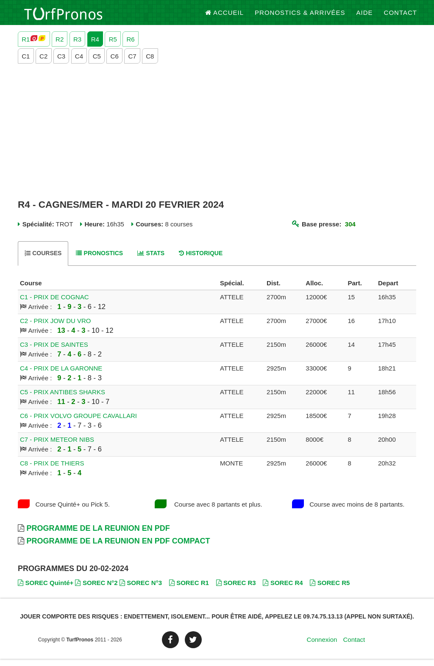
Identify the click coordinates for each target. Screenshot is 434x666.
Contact (400, 16)
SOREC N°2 (96, 589)
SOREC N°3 (141, 589)
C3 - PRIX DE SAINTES (54, 351)
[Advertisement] (217, 138)
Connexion (322, 646)
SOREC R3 (236, 589)
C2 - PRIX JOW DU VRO (55, 328)
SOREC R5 (330, 589)
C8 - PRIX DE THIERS (52, 470)
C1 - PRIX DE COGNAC (54, 304)
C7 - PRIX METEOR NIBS (57, 446)
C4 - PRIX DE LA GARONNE (61, 375)
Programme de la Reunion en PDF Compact (118, 548)
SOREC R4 (283, 589)
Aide (364, 16)
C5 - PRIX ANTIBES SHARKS (62, 399)
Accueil (224, 16)
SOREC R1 (189, 589)
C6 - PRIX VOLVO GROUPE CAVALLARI (78, 422)
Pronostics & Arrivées (300, 16)
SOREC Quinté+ (45, 589)
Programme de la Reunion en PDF (98, 535)
